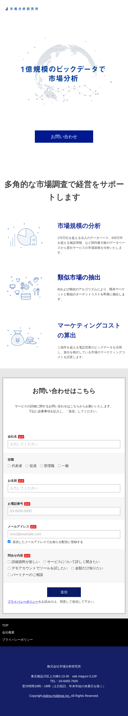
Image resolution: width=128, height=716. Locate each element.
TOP (5, 625)
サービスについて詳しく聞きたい (71, 562)
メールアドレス (18, 526)
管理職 (47, 466)
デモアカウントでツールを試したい (38, 568)
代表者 (15, 466)
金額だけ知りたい (87, 568)
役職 (11, 459)
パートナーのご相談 (25, 575)
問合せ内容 (15, 555)
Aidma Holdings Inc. (56, 696)
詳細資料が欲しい (24, 562)
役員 (31, 466)
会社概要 (8, 632)
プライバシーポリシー (17, 639)
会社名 (12, 436)
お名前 (12, 480)
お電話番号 (15, 503)
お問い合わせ (64, 136)
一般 (63, 466)
